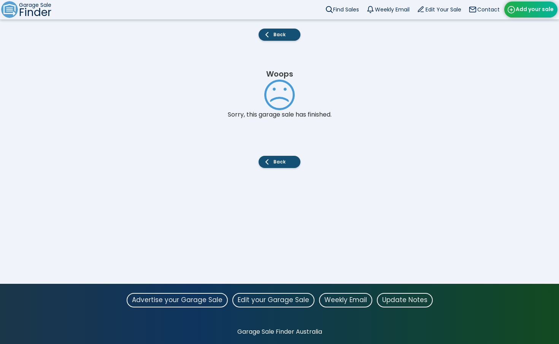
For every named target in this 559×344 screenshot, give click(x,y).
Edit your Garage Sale (273, 299)
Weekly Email (392, 9)
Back (279, 34)
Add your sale (535, 9)
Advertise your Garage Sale (177, 299)
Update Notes (404, 299)
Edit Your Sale (443, 9)
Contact (488, 9)
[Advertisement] (279, 230)
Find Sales (346, 9)
